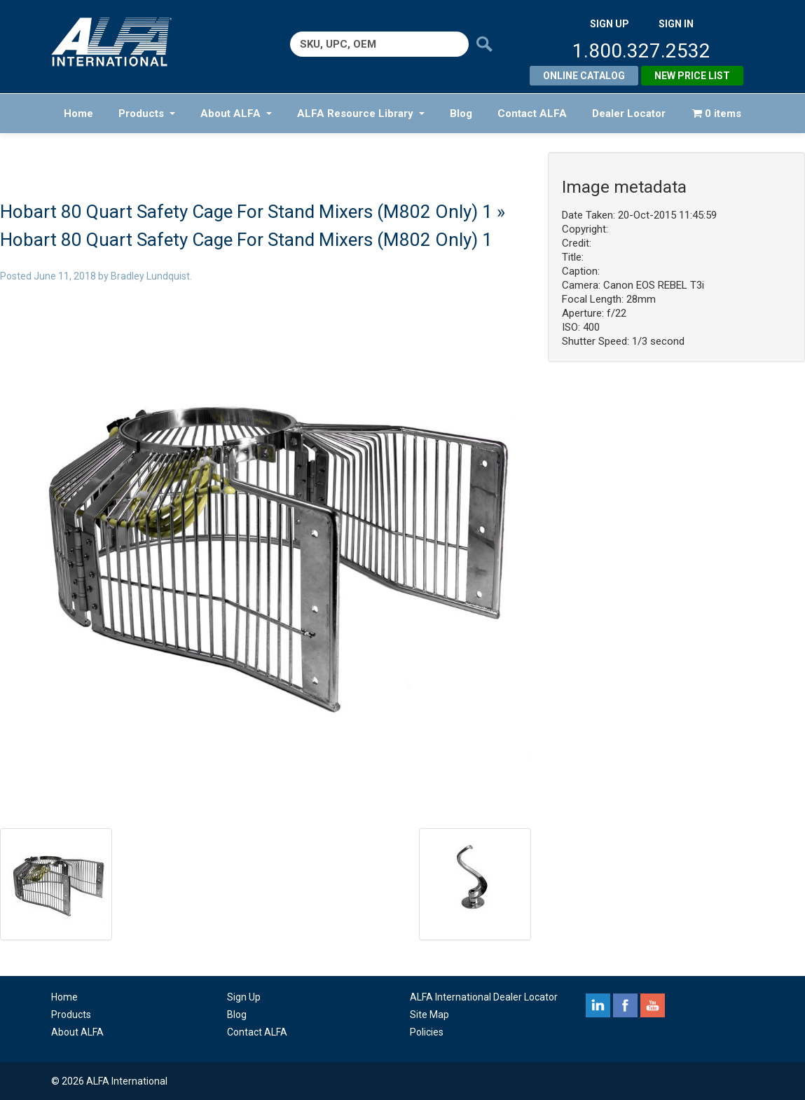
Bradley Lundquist (150, 276)
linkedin (598, 1005)
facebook (625, 1005)
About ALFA (236, 113)
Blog (461, 113)
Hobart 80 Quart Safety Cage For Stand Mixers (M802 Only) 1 (246, 211)
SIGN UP (609, 23)
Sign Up (244, 997)
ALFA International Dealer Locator (484, 997)
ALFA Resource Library (361, 113)
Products (146, 113)
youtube (652, 1005)
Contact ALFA (532, 113)
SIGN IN (676, 23)
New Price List (692, 75)
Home (78, 113)
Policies (426, 1032)
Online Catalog (584, 75)
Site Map (429, 1014)
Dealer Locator (629, 113)
